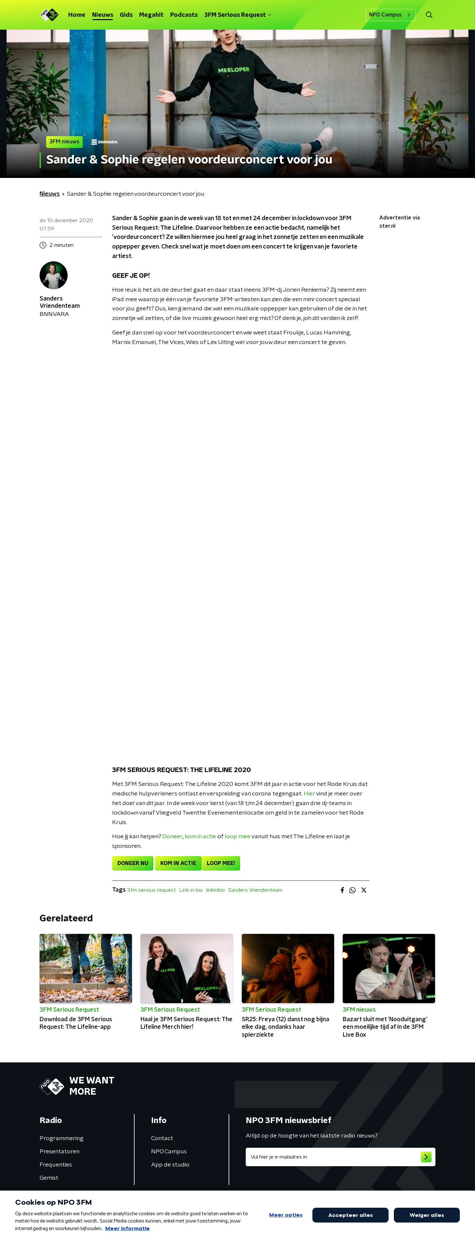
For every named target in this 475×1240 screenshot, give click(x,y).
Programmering (61, 1138)
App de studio (170, 1165)
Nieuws (102, 15)
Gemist (49, 1178)
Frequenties (56, 1165)
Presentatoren (59, 1152)
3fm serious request (151, 890)
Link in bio (191, 890)
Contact (162, 1138)
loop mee (237, 837)
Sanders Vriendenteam (255, 890)
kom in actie (200, 837)
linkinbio (215, 890)
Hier (309, 794)
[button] (429, 15)
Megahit (151, 15)
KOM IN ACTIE (178, 863)
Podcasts (184, 15)
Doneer (172, 837)
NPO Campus (390, 15)
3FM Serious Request (237, 15)
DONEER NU (132, 863)
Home (76, 15)
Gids (126, 15)
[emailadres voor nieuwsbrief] (340, 1157)
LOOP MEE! (221, 863)
